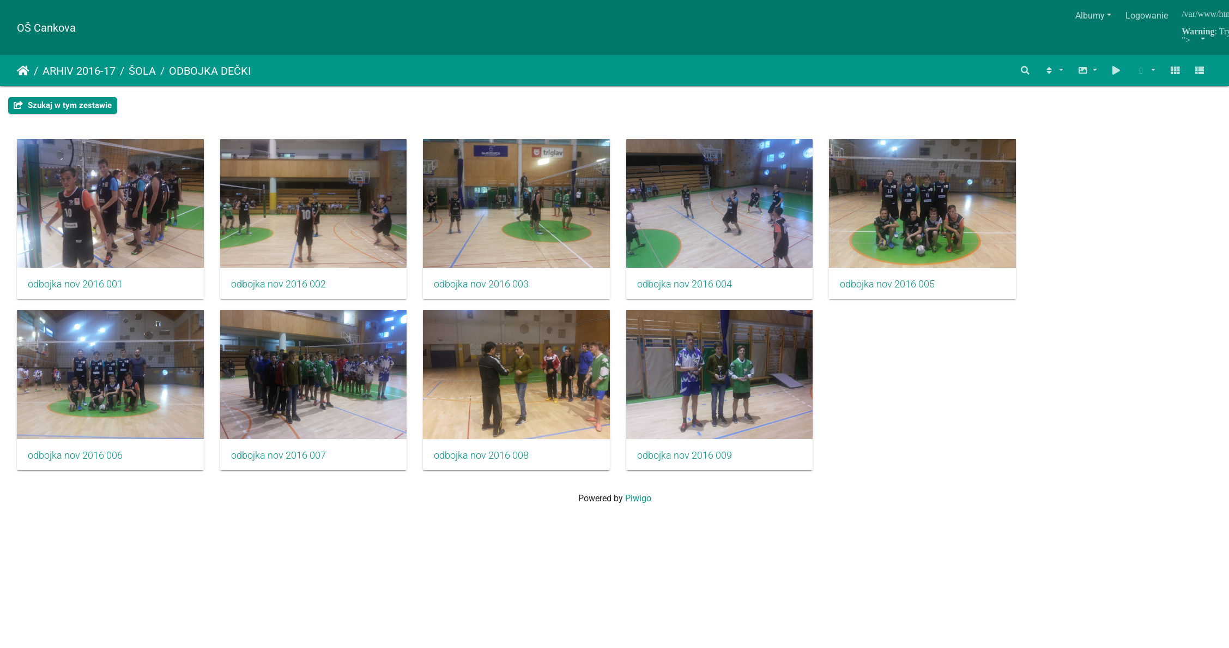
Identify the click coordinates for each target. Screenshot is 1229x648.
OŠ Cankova (46, 27)
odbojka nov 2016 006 (75, 470)
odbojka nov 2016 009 (716, 470)
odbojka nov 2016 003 (503, 291)
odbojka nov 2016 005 (930, 291)
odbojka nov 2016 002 (288, 291)
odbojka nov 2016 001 (75, 291)
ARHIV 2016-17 (79, 70)
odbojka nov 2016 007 (288, 470)
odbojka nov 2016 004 (716, 291)
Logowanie (1146, 15)
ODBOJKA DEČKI (210, 70)
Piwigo (638, 513)
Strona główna (23, 71)
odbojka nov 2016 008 (503, 470)
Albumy (1090, 15)
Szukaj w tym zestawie (63, 105)
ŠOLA (142, 70)
